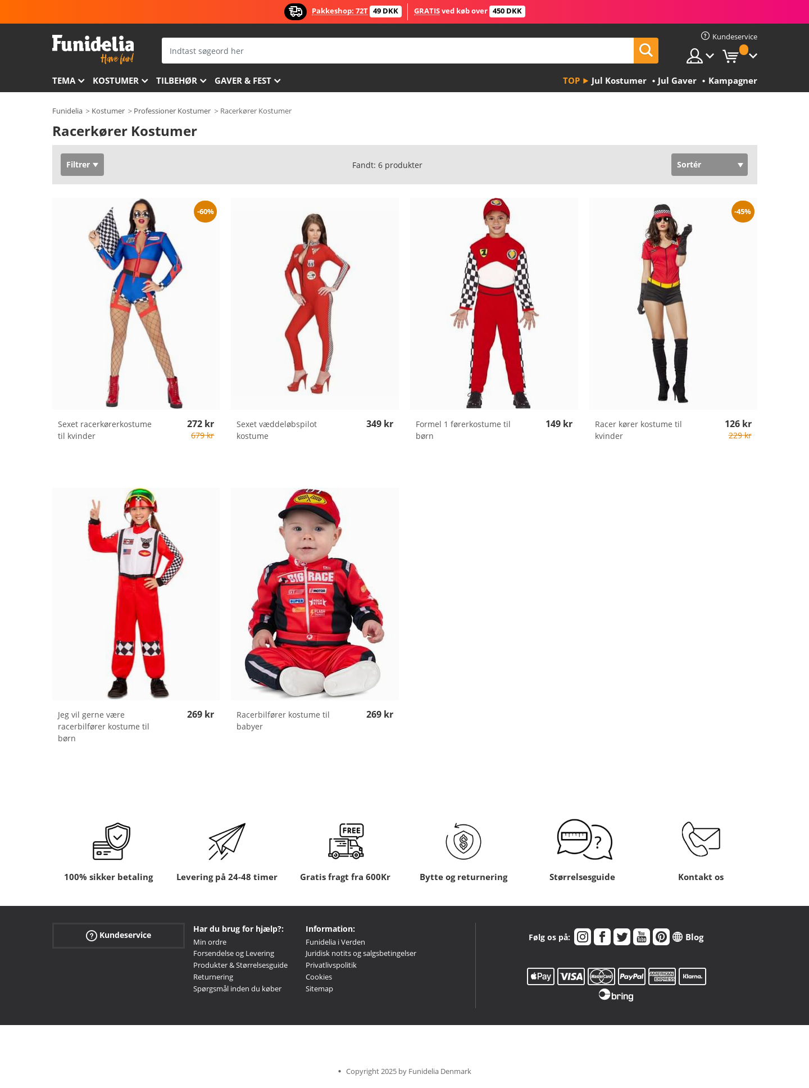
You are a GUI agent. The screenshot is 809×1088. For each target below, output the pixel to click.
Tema (63, 80)
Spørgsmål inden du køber (237, 988)
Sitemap (319, 988)
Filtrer (78, 164)
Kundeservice (118, 935)
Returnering (213, 977)
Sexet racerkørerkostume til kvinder (105, 430)
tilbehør (176, 80)
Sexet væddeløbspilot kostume (277, 430)
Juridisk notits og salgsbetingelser (361, 953)
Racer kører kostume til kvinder (638, 430)
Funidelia (67, 111)
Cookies (319, 977)
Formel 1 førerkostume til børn (463, 430)
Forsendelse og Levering (233, 953)
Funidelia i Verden (335, 942)
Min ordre (209, 942)
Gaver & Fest (243, 80)
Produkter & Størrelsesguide (240, 965)
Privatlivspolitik (331, 965)
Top (571, 80)
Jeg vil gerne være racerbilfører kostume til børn (103, 726)
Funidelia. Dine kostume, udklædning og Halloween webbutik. (93, 50)
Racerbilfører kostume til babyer (283, 720)
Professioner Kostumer (172, 111)
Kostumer (116, 80)
